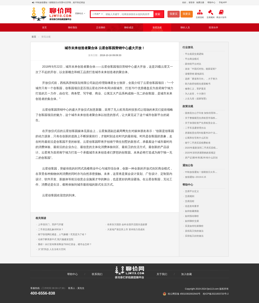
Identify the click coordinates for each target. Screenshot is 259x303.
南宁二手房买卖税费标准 (197, 142)
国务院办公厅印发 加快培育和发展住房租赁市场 (209, 113)
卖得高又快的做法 (194, 231)
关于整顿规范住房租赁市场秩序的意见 (204, 118)
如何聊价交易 (192, 221)
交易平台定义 (192, 191)
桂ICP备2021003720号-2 (216, 293)
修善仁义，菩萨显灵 (195, 88)
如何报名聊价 (192, 216)
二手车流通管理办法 (195, 128)
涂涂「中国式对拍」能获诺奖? (200, 68)
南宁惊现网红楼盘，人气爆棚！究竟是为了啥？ (62, 234)
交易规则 (189, 196)
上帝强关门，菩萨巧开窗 (50, 224)
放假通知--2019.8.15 (195, 177)
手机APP (223, 2)
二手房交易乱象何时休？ (50, 229)
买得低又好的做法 (194, 236)
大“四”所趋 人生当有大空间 (52, 249)
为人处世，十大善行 (195, 93)
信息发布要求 (192, 206)
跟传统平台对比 (193, 64)
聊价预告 (72, 27)
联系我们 (97, 274)
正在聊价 (100, 27)
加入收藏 (186, 274)
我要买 (174, 13)
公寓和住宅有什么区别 (196, 137)
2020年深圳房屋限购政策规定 (200, 152)
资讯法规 (157, 27)
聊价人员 (185, 27)
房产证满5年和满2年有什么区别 (201, 157)
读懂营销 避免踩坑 (194, 73)
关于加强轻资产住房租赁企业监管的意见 (206, 123)
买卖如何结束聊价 (194, 226)
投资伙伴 (213, 27)
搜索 (157, 14)
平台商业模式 (192, 59)
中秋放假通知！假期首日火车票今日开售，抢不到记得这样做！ (63, 2)
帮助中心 (211, 2)
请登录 (192, 2)
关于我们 (162, 274)
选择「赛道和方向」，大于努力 (201, 78)
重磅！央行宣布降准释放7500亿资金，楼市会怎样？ (65, 244)
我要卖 (187, 13)
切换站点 (80, 13)
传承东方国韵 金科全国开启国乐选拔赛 (127, 224)
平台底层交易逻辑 (194, 54)
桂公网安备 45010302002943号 (182, 293)
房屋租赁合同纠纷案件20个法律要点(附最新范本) (210, 132)
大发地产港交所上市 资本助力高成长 (126, 229)
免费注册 (200, 2)
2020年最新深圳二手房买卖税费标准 (203, 147)
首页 (44, 27)
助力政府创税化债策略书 (197, 83)
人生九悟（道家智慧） (196, 98)
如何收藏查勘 (192, 211)
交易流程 (189, 201)
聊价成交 (128, 27)
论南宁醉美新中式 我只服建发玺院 (55, 239)
